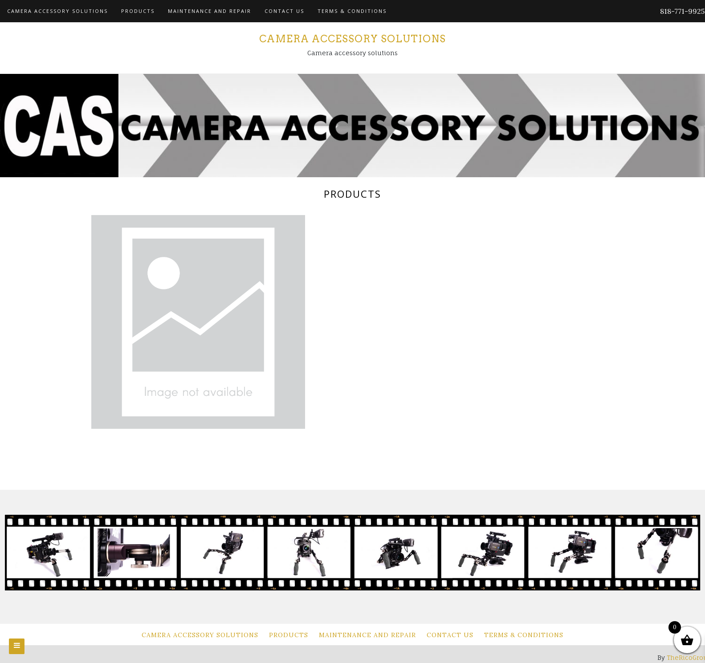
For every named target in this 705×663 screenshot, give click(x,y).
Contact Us (284, 11)
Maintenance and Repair (209, 11)
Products (138, 11)
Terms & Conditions (352, 11)
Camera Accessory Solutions (57, 11)
